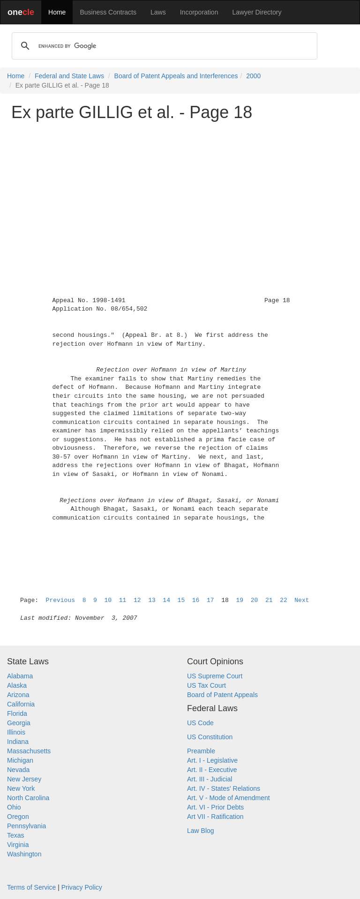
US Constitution (209, 737)
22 (283, 600)
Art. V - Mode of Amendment (228, 798)
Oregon (18, 816)
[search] (163, 46)
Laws (158, 12)
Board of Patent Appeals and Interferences (176, 76)
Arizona (18, 694)
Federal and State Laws (69, 76)
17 (210, 600)
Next (301, 600)
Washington (24, 854)
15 (181, 600)
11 (123, 600)
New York (21, 788)
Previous (60, 600)
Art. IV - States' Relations (223, 788)
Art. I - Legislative (212, 760)
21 (269, 600)
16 (196, 600)
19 (239, 600)
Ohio (14, 807)
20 (254, 600)
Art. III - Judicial (209, 779)
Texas (15, 835)
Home (57, 12)
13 (152, 600)
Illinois (16, 732)
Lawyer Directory (256, 12)
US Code (200, 723)
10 (108, 600)
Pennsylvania (26, 826)
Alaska (17, 685)
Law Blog (200, 830)
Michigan (20, 760)
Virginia (18, 844)
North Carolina (28, 798)
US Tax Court (206, 685)
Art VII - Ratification (215, 816)
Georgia (18, 723)
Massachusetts (29, 751)
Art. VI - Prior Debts (215, 807)
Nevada (18, 769)
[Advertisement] (180, 194)
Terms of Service (31, 887)
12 (137, 600)
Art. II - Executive (212, 769)
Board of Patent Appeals (222, 694)
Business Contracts (108, 12)
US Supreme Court (214, 676)
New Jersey (24, 779)
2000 (253, 76)
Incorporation (199, 12)
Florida (17, 713)
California (21, 704)
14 (166, 600)
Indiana (18, 741)
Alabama (20, 676)
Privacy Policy (81, 887)
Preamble (201, 751)
